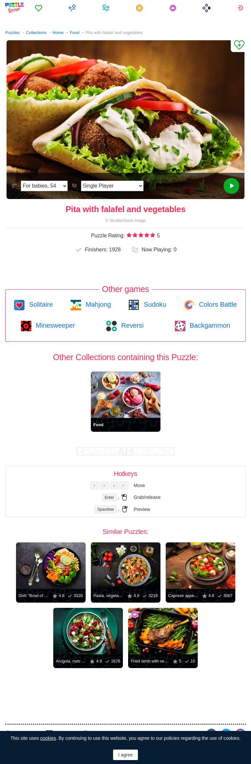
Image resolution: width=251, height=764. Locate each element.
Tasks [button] (140, 7)
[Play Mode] (112, 186)
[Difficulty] (44, 186)
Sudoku (154, 304)
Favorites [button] (39, 7)
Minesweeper (54, 325)
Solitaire (40, 304)
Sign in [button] (241, 7)
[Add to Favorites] (237, 46)
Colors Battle (217, 304)
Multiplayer (73, 7)
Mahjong (97, 304)
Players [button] (106, 7)
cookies (48, 738)
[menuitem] (39, 7)
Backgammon (209, 325)
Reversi (131, 325)
